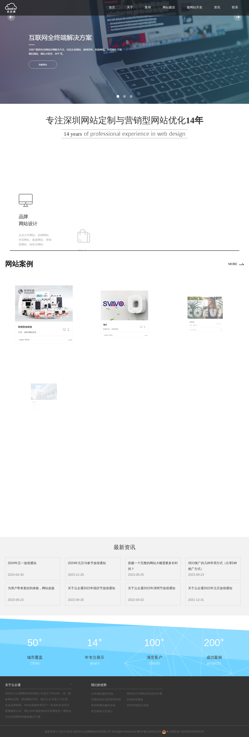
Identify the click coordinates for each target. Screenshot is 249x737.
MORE (232, 264)
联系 (235, 7)
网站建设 (169, 7)
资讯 (217, 7)
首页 (112, 7)
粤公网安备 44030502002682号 (183, 731)
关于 (130, 7)
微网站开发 (194, 7)
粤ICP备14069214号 (149, 731)
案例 (148, 7)
